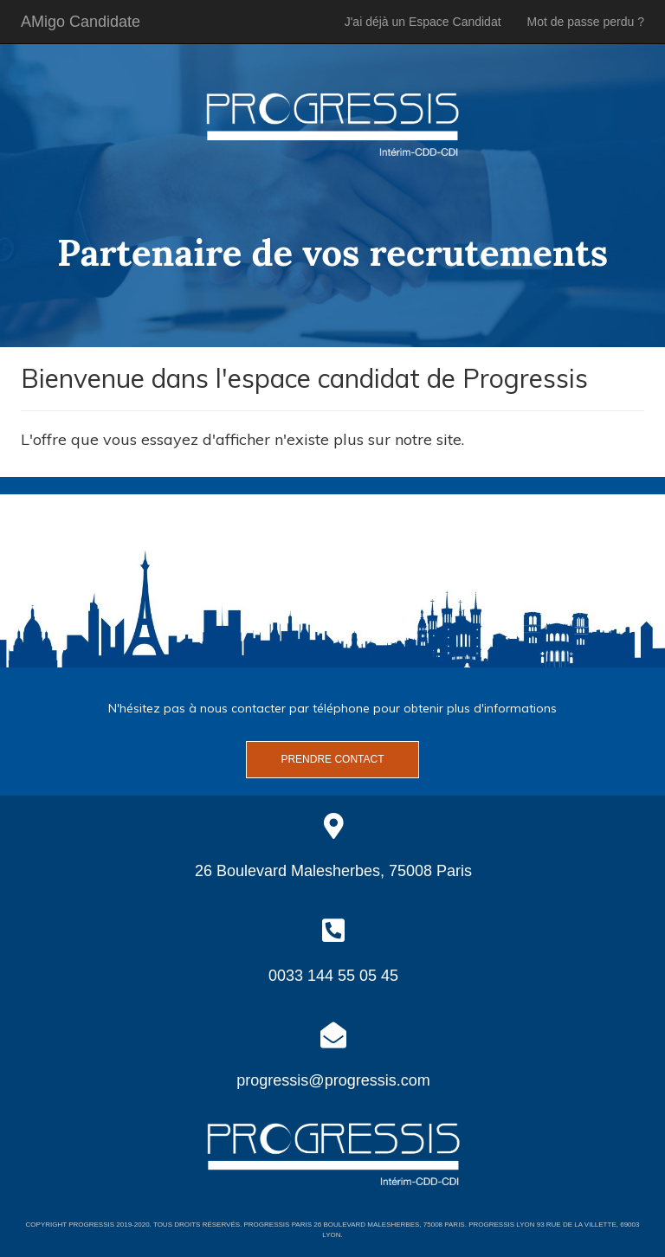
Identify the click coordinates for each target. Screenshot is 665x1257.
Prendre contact (332, 759)
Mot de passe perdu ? (585, 22)
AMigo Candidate (80, 21)
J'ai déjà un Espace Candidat (423, 22)
